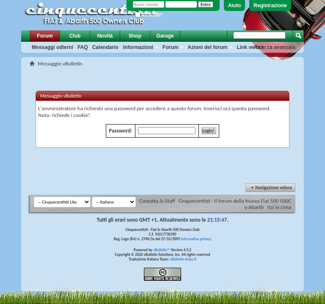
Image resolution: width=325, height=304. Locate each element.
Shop (135, 36)
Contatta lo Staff (157, 201)
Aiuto (234, 5)
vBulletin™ (161, 249)
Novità (105, 36)
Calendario (105, 47)
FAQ (82, 47)
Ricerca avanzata (274, 47)
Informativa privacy (196, 238)
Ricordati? (148, 15)
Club (75, 36)
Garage (165, 36)
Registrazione (270, 5)
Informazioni (138, 47)
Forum (44, 36)
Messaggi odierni (52, 47)
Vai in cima (279, 207)
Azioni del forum (207, 47)
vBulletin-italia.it (183, 259)
